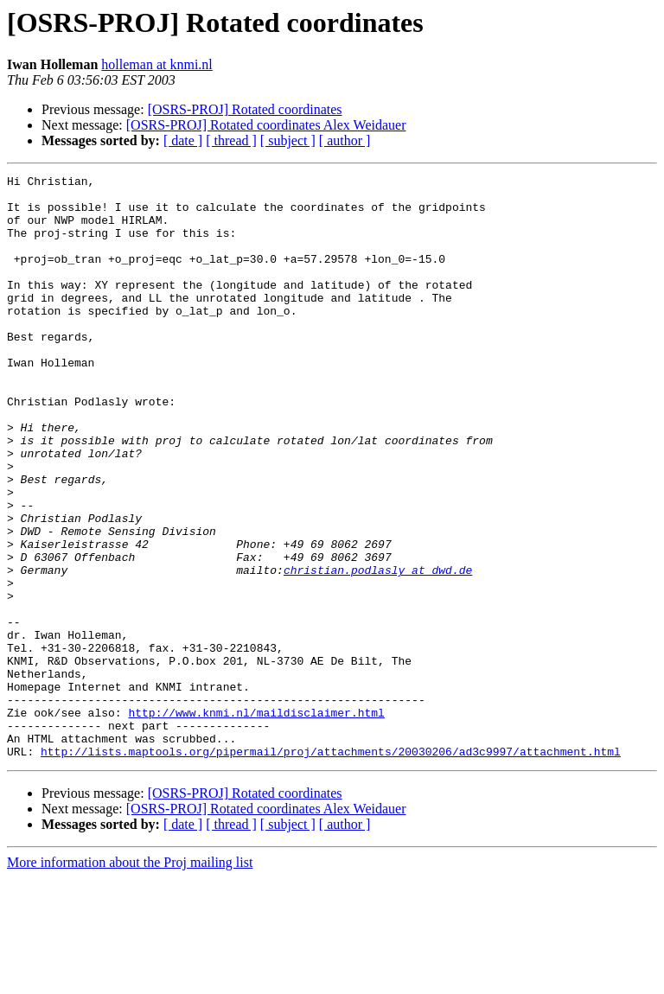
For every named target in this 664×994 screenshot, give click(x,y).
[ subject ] (288, 140)
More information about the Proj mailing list (129, 979)
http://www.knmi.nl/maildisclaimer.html (256, 821)
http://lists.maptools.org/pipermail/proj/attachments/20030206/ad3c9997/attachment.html (331, 868)
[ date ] (182, 140)
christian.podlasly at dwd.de (378, 650)
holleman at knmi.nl (156, 64)
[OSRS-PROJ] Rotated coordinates (245, 109)
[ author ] (345, 140)
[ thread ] (231, 140)
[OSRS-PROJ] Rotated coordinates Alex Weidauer (266, 125)
